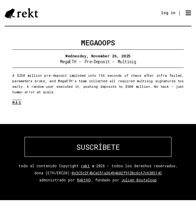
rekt (85, 165)
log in (168, 12)
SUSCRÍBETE (98, 147)
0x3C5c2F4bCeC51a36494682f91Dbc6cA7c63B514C (117, 172)
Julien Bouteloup (139, 179)
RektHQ (84, 179)
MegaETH (68, 61)
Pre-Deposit (97, 61)
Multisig (127, 61)
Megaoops (98, 43)
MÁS (16, 102)
